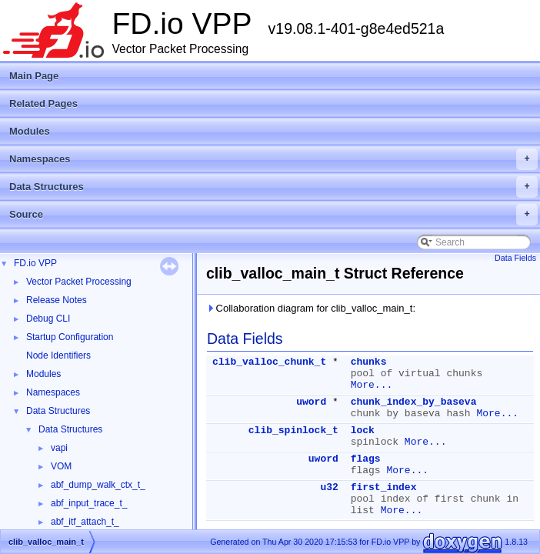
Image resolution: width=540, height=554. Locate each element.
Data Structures (273, 187)
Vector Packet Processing (79, 281)
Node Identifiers (58, 355)
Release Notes (56, 300)
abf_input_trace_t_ (89, 503)
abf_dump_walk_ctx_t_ (98, 484)
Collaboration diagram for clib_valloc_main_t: (310, 308)
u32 (329, 487)
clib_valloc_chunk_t (269, 362)
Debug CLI (48, 318)
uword (311, 402)
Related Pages (43, 103)
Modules (29, 131)
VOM (61, 466)
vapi (59, 447)
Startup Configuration (69, 337)
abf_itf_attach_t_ (85, 521)
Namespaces (273, 159)
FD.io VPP (35, 263)
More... (372, 385)
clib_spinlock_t (293, 430)
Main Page (33, 76)
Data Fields (515, 257)
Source (273, 214)
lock (363, 430)
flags (366, 459)
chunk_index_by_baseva (414, 402)
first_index (384, 487)
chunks (369, 362)
